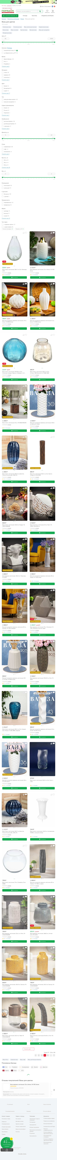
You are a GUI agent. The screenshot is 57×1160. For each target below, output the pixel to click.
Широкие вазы (14, 1059)
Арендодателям (33, 1124)
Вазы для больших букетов (34, 1059)
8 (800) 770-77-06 (16, 5)
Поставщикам (32, 1122)
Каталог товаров (6, 1116)
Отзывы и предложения (21, 1126)
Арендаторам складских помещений (35, 1119)
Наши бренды (4, 1131)
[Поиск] (40, 11)
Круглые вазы (23, 30)
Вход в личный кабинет (20, 1129)
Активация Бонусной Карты (49, 1126)
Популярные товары (6, 1118)
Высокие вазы (33, 30)
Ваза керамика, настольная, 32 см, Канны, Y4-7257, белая (24, 1084)
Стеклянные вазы (17, 27)
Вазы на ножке (14, 30)
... (50, 1055)
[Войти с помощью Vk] (52, 6)
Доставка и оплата (7, 8)
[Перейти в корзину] (52, 11)
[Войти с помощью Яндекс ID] (54, 6)
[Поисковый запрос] (27, 11)
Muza (13, 1071)
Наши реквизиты (33, 1136)
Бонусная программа (48, 1123)
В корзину (14, 277)
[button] (10, 15)
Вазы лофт (22, 1059)
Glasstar (34, 1067)
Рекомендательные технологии (47, 1143)
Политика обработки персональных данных (48, 1133)
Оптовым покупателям (34, 1127)
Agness (5, 1071)
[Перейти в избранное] (47, 11)
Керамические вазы (43, 27)
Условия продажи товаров (49, 1118)
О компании (32, 1133)
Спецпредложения (6, 1124)
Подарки (3, 1134)
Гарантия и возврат (19, 1124)
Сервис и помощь (20, 1116)
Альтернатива (24, 1067)
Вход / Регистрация (45, 6)
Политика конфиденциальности (48, 1129)
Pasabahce (13, 1067)
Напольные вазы (7, 27)
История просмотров (6, 1126)
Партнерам (32, 1116)
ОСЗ (20, 1071)
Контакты (18, 1131)
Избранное (4, 1121)
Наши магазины (5, 1129)
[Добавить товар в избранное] (26, 233)
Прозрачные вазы (7, 33)
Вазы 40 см (5, 1059)
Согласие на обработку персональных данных (48, 1139)
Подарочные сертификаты (49, 1121)
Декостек (43, 1067)
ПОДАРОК (7, 1150)
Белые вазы (5, 30)
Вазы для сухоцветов (44, 30)
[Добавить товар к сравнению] (23, 233)
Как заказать (18, 1118)
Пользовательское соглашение (47, 1136)
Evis (4, 1067)
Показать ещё (28, 1049)
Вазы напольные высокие (30, 27)
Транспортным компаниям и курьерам (35, 1130)
